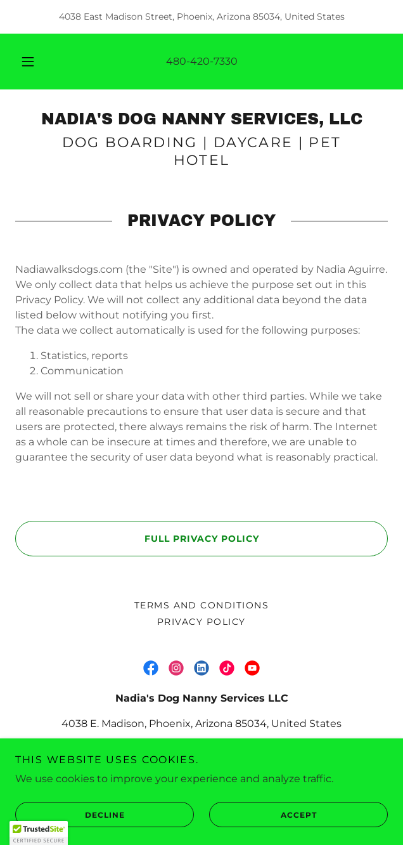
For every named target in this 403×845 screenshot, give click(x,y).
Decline (69, 814)
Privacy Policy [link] (201, 621)
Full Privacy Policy (137, 538)
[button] (32, 61)
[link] (201, 119)
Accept (263, 814)
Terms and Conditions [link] (201, 605)
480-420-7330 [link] (202, 61)
